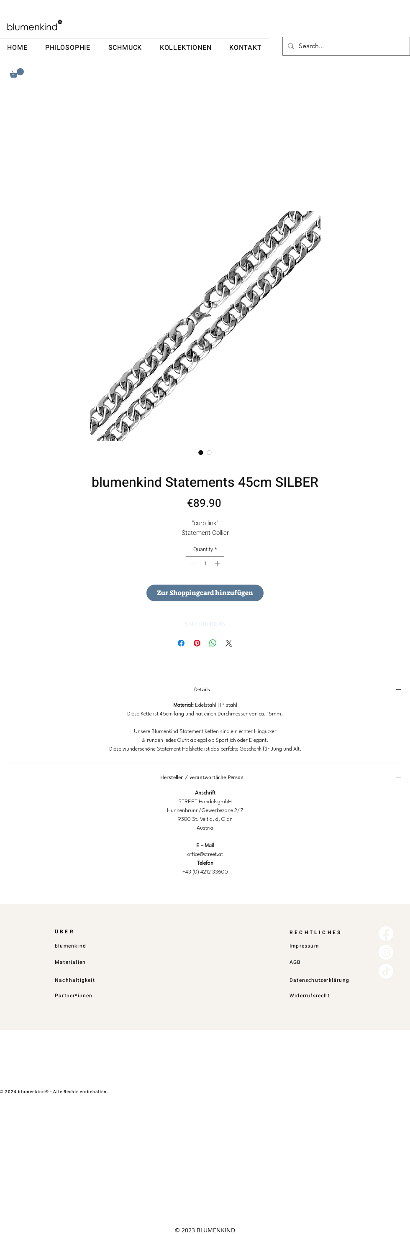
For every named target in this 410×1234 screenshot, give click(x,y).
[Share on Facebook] (181, 643)
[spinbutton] (205, 564)
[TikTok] (386, 971)
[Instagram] (386, 952)
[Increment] (218, 564)
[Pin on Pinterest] (197, 643)
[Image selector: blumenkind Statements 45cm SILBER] (201, 452)
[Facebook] (386, 933)
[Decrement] (192, 564)
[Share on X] (229, 643)
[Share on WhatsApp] (213, 643)
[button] (17, 73)
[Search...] (345, 46)
